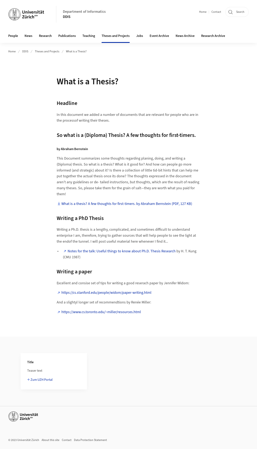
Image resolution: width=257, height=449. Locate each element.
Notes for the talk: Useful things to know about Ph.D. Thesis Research (122, 251)
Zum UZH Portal (42, 379)
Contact (216, 12)
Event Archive (159, 36)
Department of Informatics (84, 11)
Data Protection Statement (90, 440)
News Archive (185, 36)
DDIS (66, 16)
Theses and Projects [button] (116, 36)
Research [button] (45, 36)
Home (203, 12)
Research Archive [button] (213, 36)
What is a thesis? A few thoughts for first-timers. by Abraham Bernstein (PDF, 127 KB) (126, 203)
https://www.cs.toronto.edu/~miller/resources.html (101, 312)
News (28, 36)
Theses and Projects (47, 51)
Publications (67, 36)
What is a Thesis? (76, 51)
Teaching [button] (88, 36)
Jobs (139, 36)
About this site (50, 440)
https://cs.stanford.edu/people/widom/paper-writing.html (106, 292)
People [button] (13, 36)
